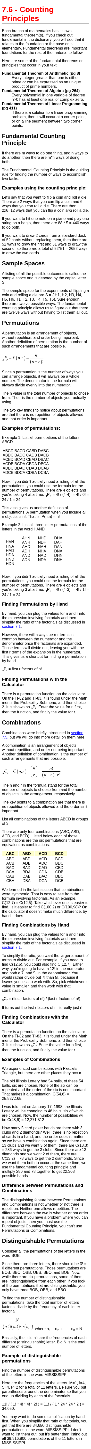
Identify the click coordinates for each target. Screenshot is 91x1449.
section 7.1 (11, 626)
